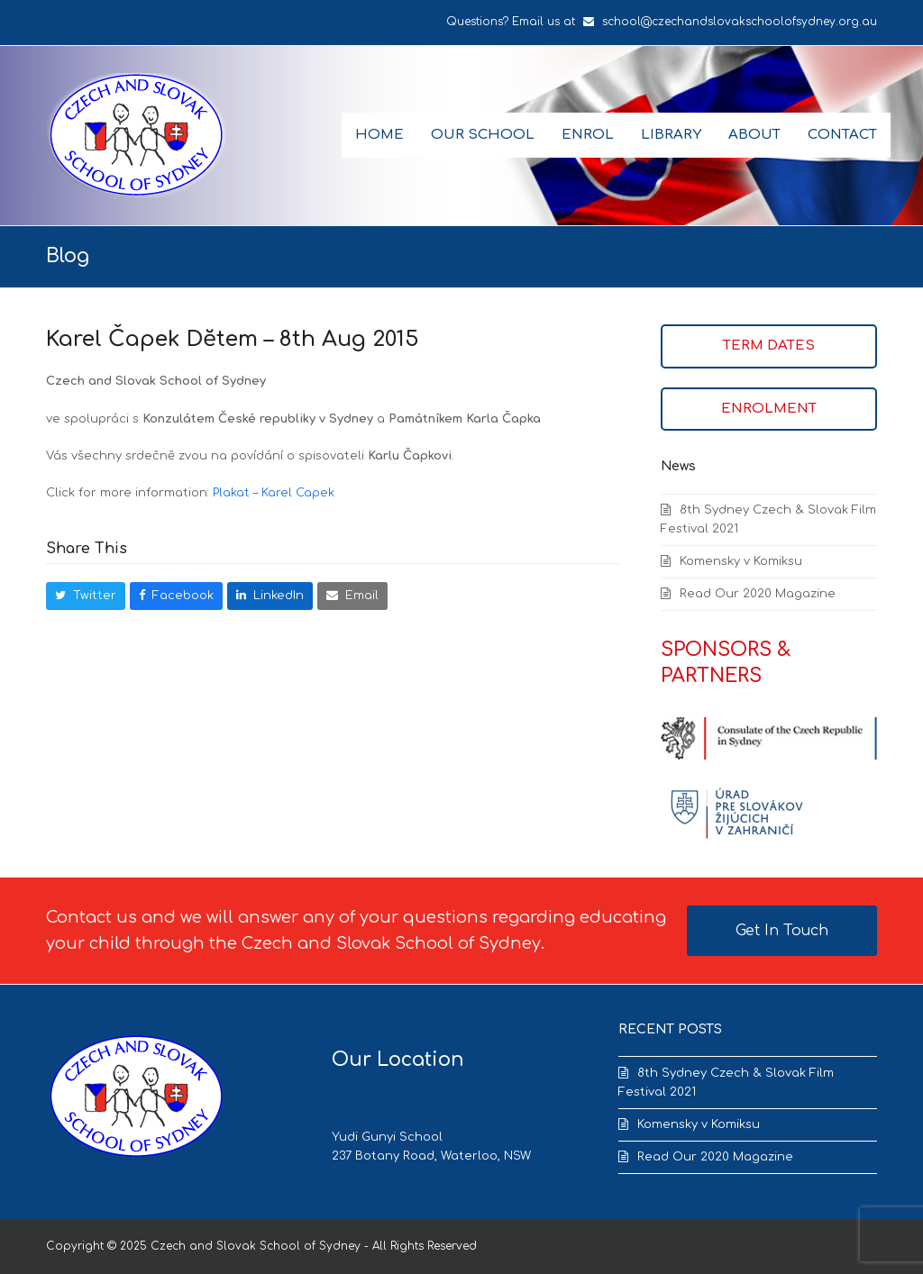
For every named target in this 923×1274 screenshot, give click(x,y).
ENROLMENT (769, 408)
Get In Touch (782, 931)
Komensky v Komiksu (741, 561)
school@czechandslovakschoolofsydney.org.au (739, 21)
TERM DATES (769, 345)
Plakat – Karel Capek (273, 493)
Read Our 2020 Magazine (758, 593)
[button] (85, 596)
